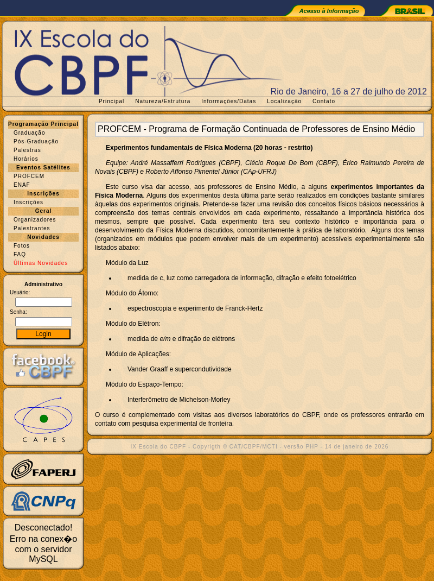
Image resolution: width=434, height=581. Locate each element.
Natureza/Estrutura (162, 101)
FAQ (20, 254)
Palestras (27, 150)
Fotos (22, 246)
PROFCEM (29, 176)
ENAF (22, 185)
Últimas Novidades (41, 263)
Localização (284, 101)
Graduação (29, 133)
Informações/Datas (228, 101)
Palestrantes (32, 228)
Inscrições (28, 202)
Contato (323, 101)
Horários (26, 159)
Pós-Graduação (36, 141)
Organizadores (35, 220)
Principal (111, 101)
